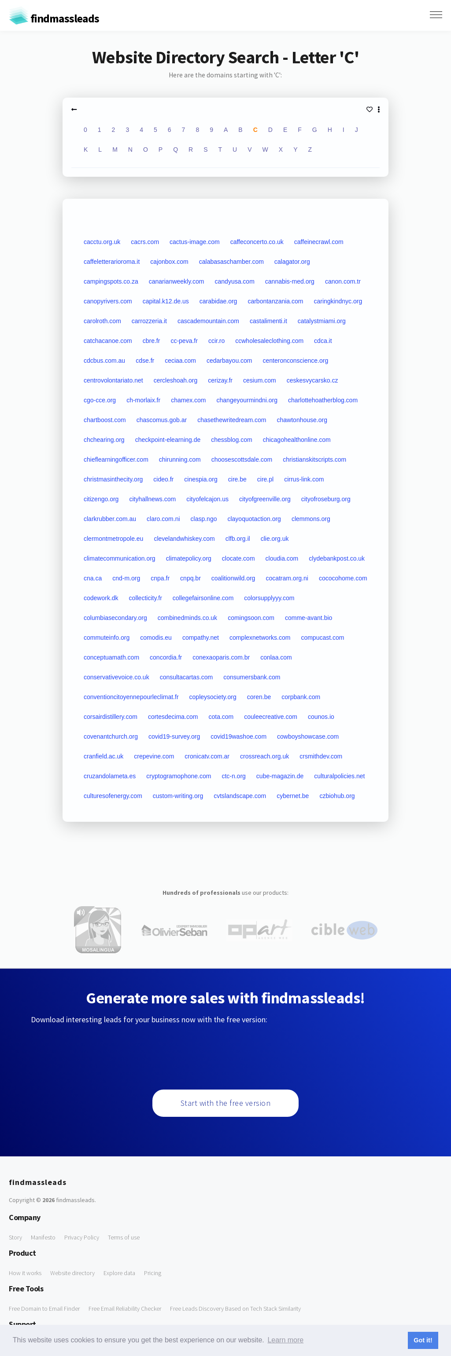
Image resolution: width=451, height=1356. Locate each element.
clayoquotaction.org (254, 518)
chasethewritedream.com (231, 419)
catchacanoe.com (108, 340)
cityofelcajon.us (207, 499)
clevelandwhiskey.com (184, 538)
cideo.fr (163, 479)
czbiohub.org (337, 795)
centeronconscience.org (296, 360)
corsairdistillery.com (110, 716)
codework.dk (101, 597)
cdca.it (323, 340)
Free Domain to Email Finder (44, 1308)
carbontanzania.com (275, 301)
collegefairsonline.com (203, 597)
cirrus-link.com (304, 479)
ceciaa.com (180, 360)
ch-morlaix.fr (143, 400)
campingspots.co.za (111, 281)
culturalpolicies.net (339, 776)
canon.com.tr (343, 281)
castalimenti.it (268, 320)
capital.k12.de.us (166, 301)
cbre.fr (151, 340)
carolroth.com (102, 320)
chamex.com (188, 400)
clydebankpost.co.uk (337, 558)
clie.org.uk (275, 538)
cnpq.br (190, 578)
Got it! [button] (423, 1340)
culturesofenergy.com (113, 795)
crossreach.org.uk (264, 756)
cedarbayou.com (229, 360)
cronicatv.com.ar (207, 756)
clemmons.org (311, 518)
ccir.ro (216, 340)
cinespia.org (201, 479)
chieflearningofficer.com (116, 459)
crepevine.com (154, 756)
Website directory (72, 1273)
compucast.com (322, 637)
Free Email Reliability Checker (125, 1308)
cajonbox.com (169, 261)
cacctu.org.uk (102, 241)
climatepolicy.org (188, 558)
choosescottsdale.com (242, 459)
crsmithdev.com (320, 756)
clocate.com (238, 558)
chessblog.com (231, 439)
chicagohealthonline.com (297, 439)
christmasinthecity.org (113, 479)
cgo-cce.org (100, 400)
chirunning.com (180, 459)
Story (15, 1237)
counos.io (321, 716)
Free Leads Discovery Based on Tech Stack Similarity (235, 1308)
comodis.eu (156, 637)
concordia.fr (166, 657)
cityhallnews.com (152, 499)
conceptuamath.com (111, 657)
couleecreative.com (270, 716)
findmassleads (54, 18)
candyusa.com (235, 281)
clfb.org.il (238, 538)
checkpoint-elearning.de (168, 439)
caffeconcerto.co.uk (257, 241)
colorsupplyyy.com (269, 597)
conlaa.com (276, 657)
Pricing (152, 1273)
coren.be (259, 696)
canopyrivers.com (108, 301)
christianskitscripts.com (314, 459)
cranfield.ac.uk (103, 756)
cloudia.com (282, 558)
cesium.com (259, 380)
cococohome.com (343, 578)
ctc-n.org (233, 776)
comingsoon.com (251, 617)
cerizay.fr (220, 380)
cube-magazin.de (279, 776)
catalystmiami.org (322, 320)
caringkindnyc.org (338, 301)
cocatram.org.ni (287, 578)
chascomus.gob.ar (162, 419)
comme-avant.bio (308, 617)
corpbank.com (300, 696)
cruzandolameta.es (110, 776)
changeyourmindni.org (247, 400)
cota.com (220, 716)
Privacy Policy (81, 1237)
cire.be (237, 479)
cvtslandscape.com (240, 795)
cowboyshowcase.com (308, 736)
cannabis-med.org (289, 281)
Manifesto (43, 1237)
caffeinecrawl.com (319, 241)
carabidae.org (218, 301)
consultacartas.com (186, 677)
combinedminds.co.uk (187, 617)
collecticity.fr (145, 597)
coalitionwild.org (233, 578)
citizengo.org (101, 499)
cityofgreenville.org (265, 499)
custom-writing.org (178, 795)
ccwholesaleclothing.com (269, 340)
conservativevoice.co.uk (116, 677)
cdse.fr (145, 360)
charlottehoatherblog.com (323, 400)
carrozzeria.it (149, 320)
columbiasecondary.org (115, 617)
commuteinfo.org (106, 637)
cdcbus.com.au (104, 360)
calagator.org (292, 261)
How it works (25, 1273)
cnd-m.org (126, 578)
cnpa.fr (160, 578)
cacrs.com (145, 241)
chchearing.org (104, 439)
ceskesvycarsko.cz (312, 380)
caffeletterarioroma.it (112, 261)
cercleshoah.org (176, 380)
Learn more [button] (285, 1340)
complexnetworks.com (260, 637)
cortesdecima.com (173, 716)
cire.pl (265, 479)
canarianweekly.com (176, 281)
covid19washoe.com (238, 736)
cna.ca (93, 578)
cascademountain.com (208, 320)
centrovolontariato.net (113, 380)
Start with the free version (226, 1103)
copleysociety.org (213, 696)
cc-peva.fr (183, 340)
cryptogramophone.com (178, 776)
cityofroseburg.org (326, 499)
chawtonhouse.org (302, 419)
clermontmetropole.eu (113, 538)
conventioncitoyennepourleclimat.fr (131, 696)
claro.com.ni (163, 518)
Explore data (119, 1273)
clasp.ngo (204, 518)
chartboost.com (105, 419)
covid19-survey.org (174, 736)
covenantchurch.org (111, 736)
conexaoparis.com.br (221, 657)
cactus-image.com (195, 241)
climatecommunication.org (119, 558)
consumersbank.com (251, 677)
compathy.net (200, 637)
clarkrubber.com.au (110, 518)
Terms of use (124, 1237)
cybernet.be (293, 795)
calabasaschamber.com (231, 261)
